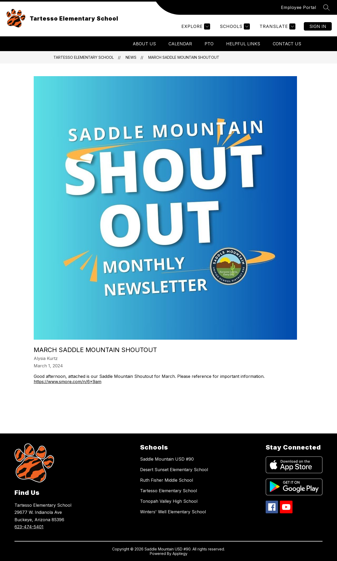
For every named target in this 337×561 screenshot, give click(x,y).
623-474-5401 (28, 526)
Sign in (317, 26)
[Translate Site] (276, 26)
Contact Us (287, 43)
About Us (144, 43)
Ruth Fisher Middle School (166, 480)
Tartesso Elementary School (83, 57)
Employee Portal (298, 7)
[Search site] (326, 7)
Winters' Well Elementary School (173, 511)
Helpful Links (243, 43)
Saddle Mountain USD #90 (167, 459)
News (131, 57)
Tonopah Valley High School (168, 501)
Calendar (180, 43)
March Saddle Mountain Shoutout (183, 57)
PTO (209, 43)
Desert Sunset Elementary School (174, 469)
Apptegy (179, 553)
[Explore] (195, 26)
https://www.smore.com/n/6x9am (67, 381)
